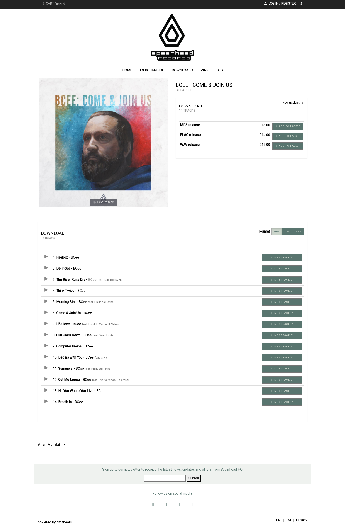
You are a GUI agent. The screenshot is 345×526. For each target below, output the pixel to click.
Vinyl (205, 70)
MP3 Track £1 (282, 257)
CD (220, 70)
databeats (64, 522)
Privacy (301, 520)
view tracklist (293, 102)
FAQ (279, 520)
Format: (264, 231)
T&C (289, 520)
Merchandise (152, 70)
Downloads (182, 70)
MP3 (276, 231)
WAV (299, 231)
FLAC (287, 231)
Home (127, 70)
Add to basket (287, 126)
